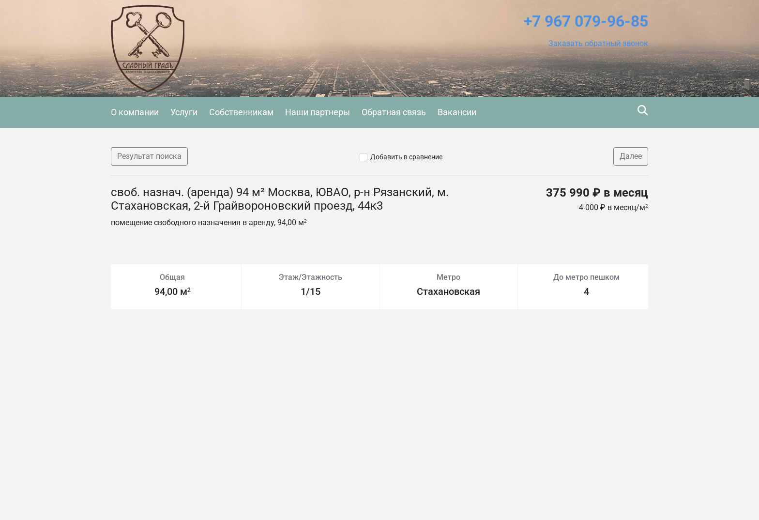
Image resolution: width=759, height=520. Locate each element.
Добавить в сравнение (406, 157)
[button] (598, 43)
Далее (631, 156)
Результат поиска (149, 156)
